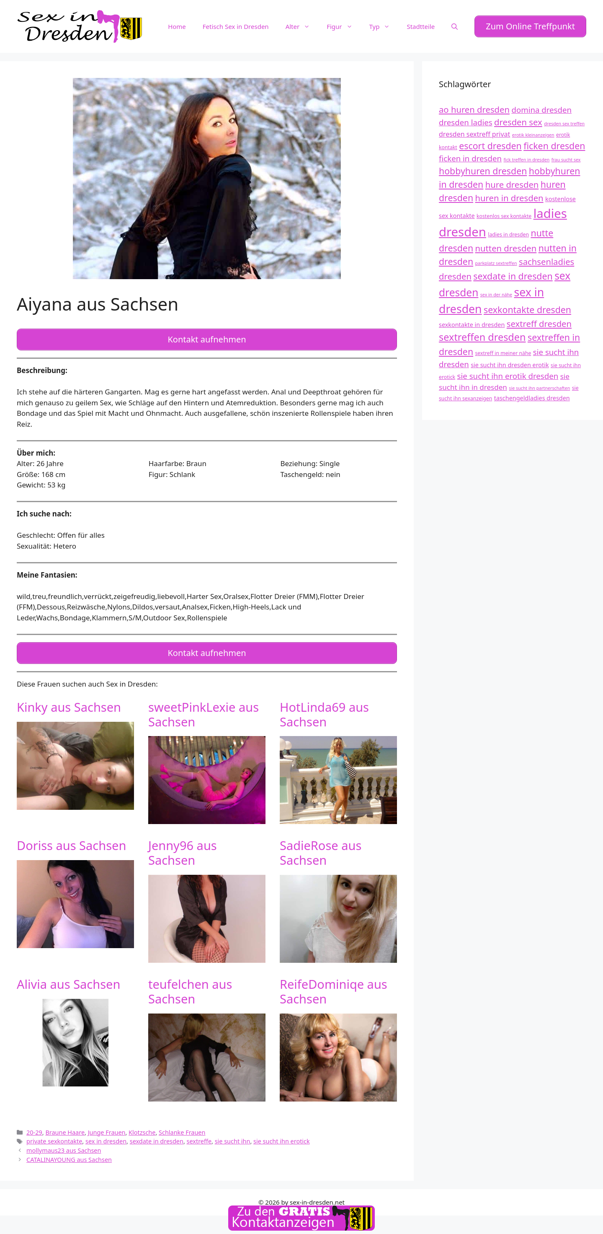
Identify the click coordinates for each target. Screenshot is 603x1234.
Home (177, 25)
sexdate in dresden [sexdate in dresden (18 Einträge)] (512, 273)
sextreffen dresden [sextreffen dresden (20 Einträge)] (482, 334)
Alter (302, 24)
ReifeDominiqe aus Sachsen (333, 981)
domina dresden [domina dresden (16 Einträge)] (541, 106)
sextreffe (199, 1131)
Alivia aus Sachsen (68, 974)
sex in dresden (105, 1131)
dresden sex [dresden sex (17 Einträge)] (518, 119)
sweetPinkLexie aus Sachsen (203, 704)
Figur (344, 24)
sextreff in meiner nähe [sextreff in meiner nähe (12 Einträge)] (503, 349)
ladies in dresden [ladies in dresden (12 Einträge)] (508, 231)
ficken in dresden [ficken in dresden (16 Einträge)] (470, 155)
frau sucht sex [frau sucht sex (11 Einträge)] (566, 157)
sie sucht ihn (232, 1131)
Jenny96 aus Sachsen (182, 842)
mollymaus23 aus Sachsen (63, 1140)
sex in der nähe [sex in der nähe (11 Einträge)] (496, 291)
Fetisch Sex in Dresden (236, 25)
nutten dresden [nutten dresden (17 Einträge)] (506, 245)
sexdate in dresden (156, 1131)
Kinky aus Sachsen (69, 697)
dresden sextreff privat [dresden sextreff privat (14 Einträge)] (474, 130)
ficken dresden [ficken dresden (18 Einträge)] (554, 143)
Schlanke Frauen (182, 1122)
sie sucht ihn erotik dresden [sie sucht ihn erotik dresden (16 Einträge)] (508, 372)
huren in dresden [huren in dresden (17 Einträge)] (509, 194)
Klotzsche (142, 1122)
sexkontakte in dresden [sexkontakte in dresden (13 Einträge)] (472, 321)
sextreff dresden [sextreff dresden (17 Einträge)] (539, 320)
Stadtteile (421, 25)
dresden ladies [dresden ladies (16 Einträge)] (465, 119)
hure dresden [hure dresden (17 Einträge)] (512, 181)
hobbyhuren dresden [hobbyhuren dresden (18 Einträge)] (483, 168)
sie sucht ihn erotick (281, 1131)
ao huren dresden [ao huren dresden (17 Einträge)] (474, 106)
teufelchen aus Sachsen (190, 981)
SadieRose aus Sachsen (320, 842)
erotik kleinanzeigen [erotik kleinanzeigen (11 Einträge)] (533, 132)
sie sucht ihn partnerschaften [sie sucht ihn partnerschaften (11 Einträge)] (539, 385)
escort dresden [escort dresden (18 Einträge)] (490, 143)
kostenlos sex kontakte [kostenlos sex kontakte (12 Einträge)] (504, 212)
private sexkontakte (54, 1131)
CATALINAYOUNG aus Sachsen (69, 1150)
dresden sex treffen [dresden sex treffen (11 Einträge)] (564, 121)
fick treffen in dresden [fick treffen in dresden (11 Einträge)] (526, 157)
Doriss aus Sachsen (71, 835)
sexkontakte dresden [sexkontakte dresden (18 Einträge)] (527, 306)
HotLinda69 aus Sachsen (324, 704)
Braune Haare (65, 1122)
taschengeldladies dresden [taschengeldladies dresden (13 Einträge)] (532, 395)
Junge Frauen (107, 1122)
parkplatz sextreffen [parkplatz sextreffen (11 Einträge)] (496, 260)
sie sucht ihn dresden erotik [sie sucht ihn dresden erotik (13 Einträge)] (510, 362)
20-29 (34, 1122)
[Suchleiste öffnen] (454, 24)
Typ (384, 24)
